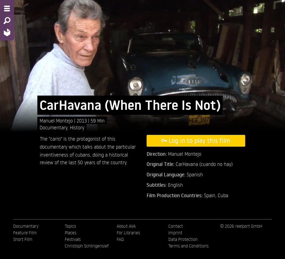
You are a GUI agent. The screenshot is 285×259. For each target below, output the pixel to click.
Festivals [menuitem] (73, 239)
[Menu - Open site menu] (7, 8)
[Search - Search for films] (7, 21)
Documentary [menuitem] (25, 226)
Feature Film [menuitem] (25, 232)
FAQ (120, 239)
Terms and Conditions (188, 246)
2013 (82, 120)
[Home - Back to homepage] (7, 32)
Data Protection (183, 239)
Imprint (175, 232)
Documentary (53, 127)
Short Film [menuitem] (22, 239)
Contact (175, 226)
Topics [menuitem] (70, 226)
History (77, 127)
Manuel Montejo (57, 120)
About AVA (126, 226)
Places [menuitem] (70, 232)
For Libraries (128, 232)
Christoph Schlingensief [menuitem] (87, 246)
